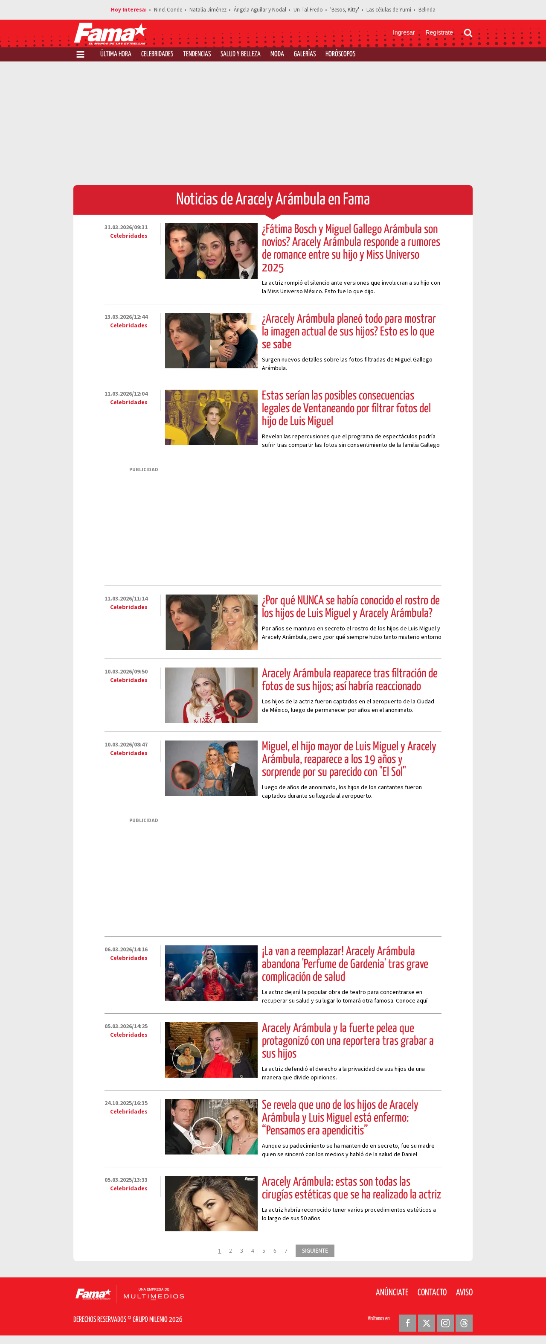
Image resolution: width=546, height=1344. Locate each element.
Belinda (427, 10)
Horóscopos (340, 54)
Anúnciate (392, 1293)
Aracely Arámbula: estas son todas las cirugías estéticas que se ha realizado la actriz (351, 1188)
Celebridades (157, 54)
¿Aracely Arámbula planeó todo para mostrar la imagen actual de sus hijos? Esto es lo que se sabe (349, 332)
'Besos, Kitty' (344, 10)
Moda (277, 54)
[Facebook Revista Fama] (407, 1323)
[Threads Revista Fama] (464, 1323)
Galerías (305, 54)
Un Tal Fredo (308, 10)
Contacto (432, 1293)
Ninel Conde (168, 10)
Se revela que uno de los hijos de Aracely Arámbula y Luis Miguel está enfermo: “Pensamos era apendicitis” (340, 1118)
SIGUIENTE (315, 1250)
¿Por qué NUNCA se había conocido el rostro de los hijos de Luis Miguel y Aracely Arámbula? (351, 607)
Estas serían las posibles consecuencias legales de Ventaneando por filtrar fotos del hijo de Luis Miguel (346, 409)
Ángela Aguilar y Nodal (260, 10)
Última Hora (115, 54)
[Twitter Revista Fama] (426, 1323)
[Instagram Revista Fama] (445, 1323)
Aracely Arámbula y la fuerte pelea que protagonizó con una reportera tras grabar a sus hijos (348, 1041)
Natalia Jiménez (208, 10)
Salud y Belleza (241, 54)
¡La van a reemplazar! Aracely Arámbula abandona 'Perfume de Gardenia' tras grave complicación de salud (345, 964)
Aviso (464, 1293)
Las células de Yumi (388, 10)
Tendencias (197, 54)
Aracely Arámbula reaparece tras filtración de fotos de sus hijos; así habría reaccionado (350, 680)
